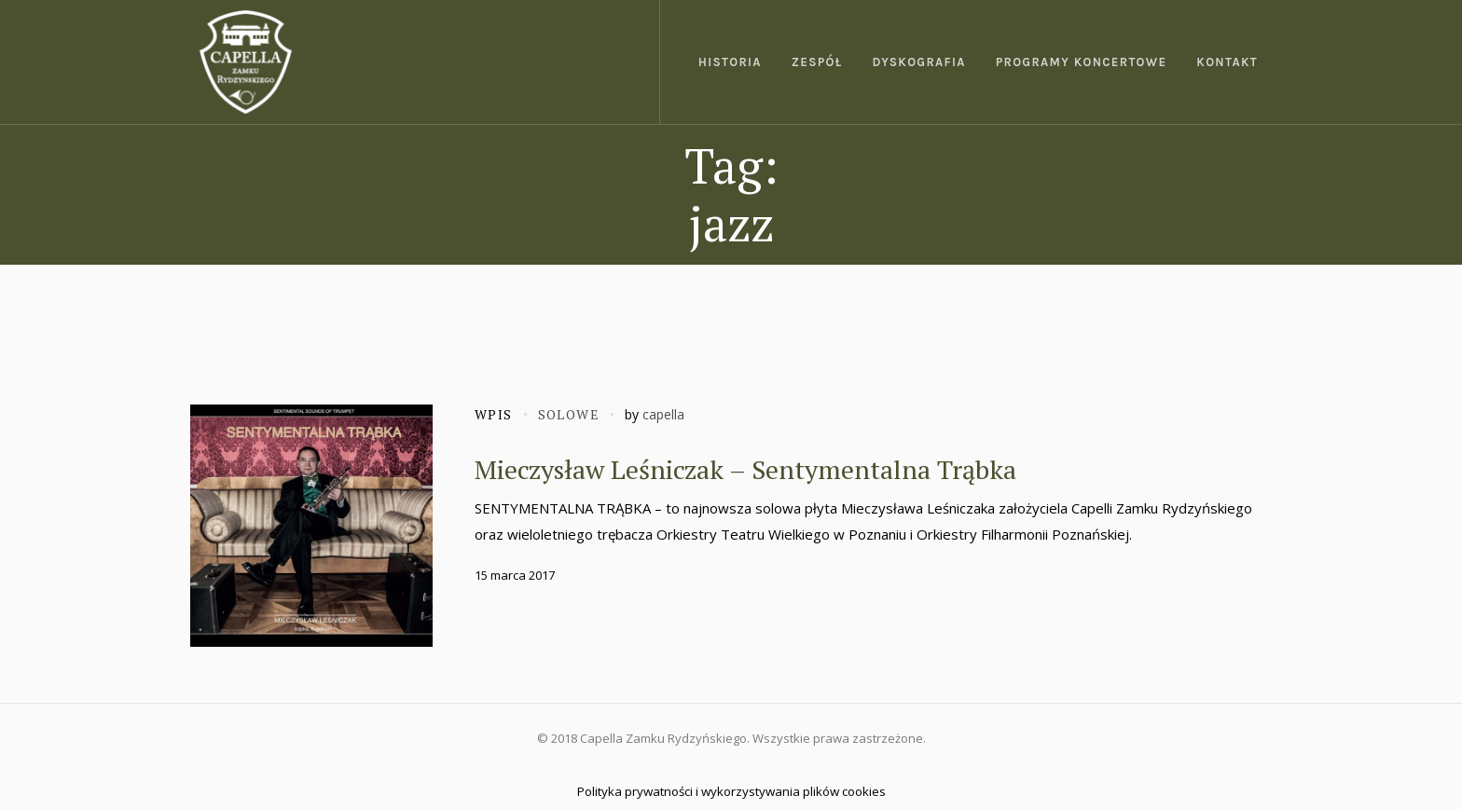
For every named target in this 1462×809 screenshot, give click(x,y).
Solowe (569, 414)
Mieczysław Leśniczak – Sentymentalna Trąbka (745, 469)
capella (663, 414)
